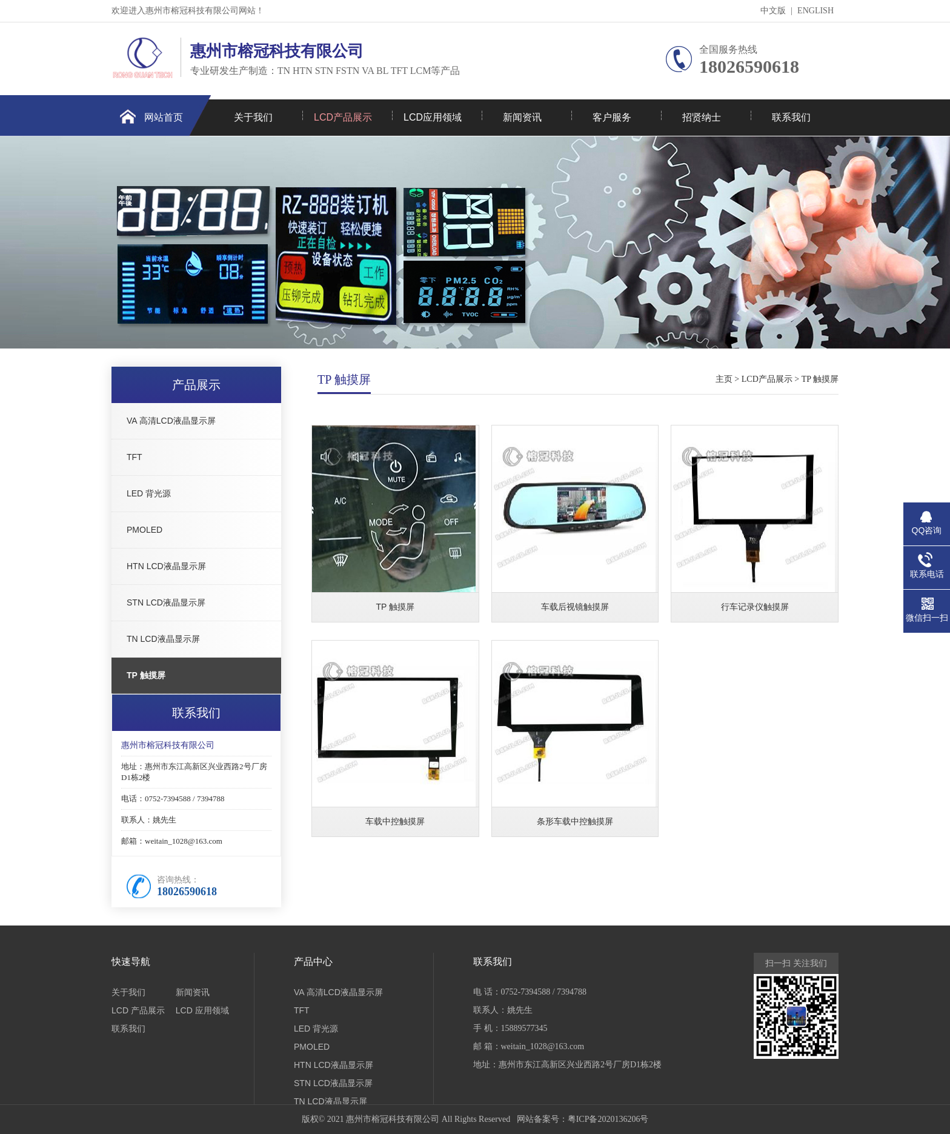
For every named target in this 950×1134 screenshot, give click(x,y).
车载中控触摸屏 (395, 821)
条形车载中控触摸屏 (575, 821)
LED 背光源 (149, 493)
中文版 (773, 10)
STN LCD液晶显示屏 (166, 602)
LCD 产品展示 (138, 1010)
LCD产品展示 (343, 117)
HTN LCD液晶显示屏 (166, 566)
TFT (134, 457)
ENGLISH (815, 10)
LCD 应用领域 (202, 1010)
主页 (724, 379)
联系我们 (791, 117)
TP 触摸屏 (146, 675)
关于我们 (253, 117)
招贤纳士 (701, 117)
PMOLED (144, 530)
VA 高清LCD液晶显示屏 (171, 420)
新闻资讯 (522, 117)
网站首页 (163, 117)
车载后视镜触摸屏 (575, 607)
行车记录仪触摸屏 (755, 607)
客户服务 (612, 117)
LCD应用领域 (433, 117)
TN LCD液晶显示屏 (163, 639)
